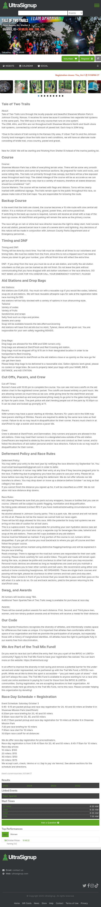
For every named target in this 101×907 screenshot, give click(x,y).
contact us (18, 870)
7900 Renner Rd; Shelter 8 (16, 25)
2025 (5, 785)
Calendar (26, 66)
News (36, 903)
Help (51, 903)
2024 (29, 785)
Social (42, 66)
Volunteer (70, 58)
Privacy (84, 903)
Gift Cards (27, 903)
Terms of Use (72, 903)
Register (87, 58)
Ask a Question (50, 823)
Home (17, 903)
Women (14, 834)
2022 (77, 785)
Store (44, 903)
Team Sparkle (10, 796)
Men (5, 834)
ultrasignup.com (20, 873)
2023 (53, 785)
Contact (59, 903)
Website (8, 66)
